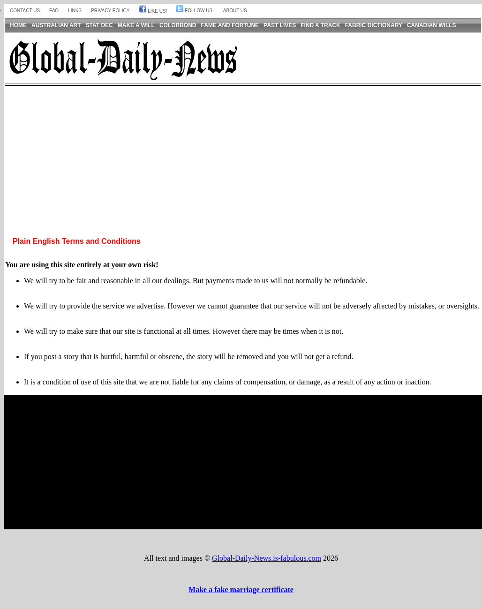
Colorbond (177, 25)
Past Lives (280, 25)
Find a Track (320, 25)
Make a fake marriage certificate (241, 590)
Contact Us (25, 10)
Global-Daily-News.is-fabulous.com (266, 558)
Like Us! (153, 11)
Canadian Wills (431, 25)
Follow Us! (194, 10)
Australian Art (56, 25)
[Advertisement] (243, 153)
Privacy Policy (110, 10)
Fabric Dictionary (373, 25)
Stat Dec (99, 25)
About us (235, 10)
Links (75, 10)
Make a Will (136, 25)
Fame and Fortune (230, 25)
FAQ (54, 10)
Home (18, 25)
